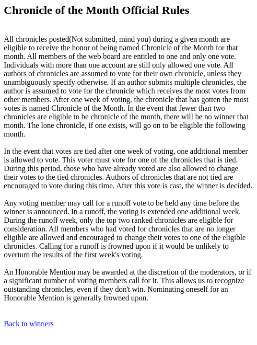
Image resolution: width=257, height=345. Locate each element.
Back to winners (29, 324)
